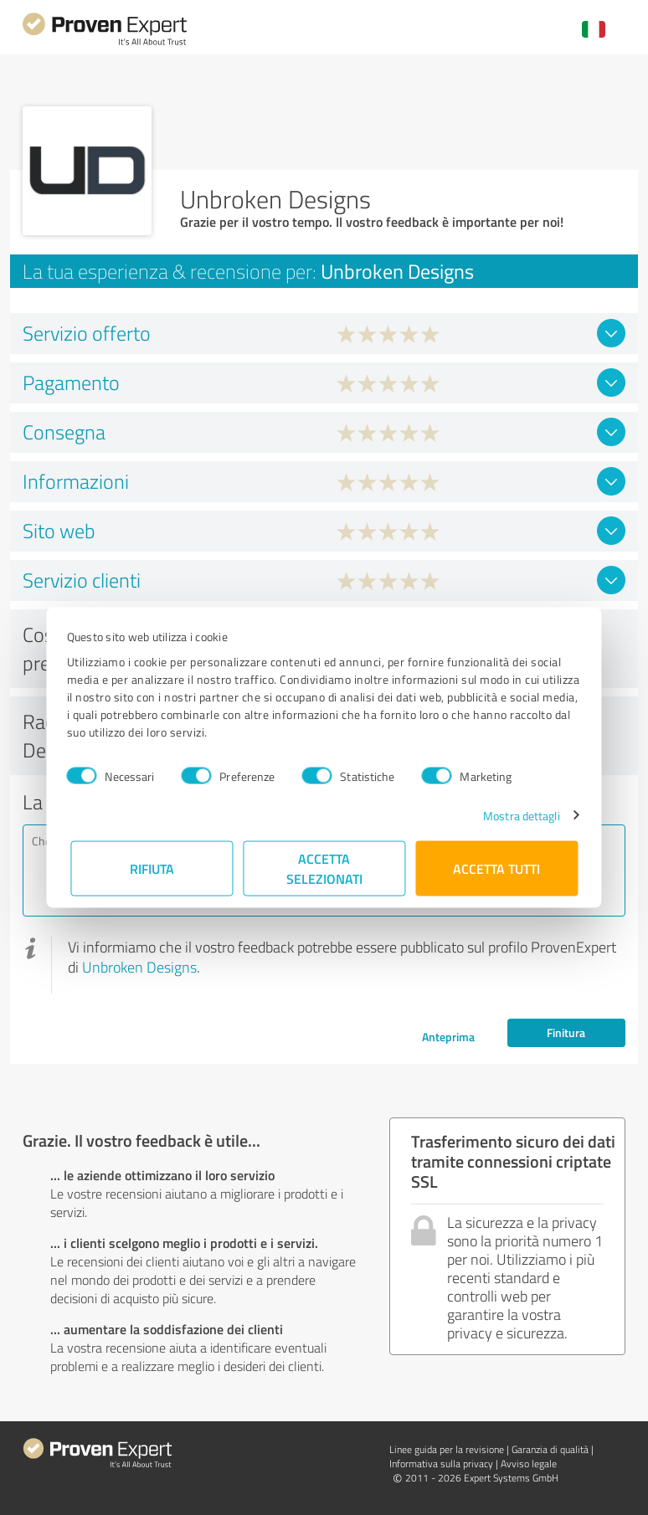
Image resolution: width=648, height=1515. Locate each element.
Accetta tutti (496, 867)
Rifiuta (152, 867)
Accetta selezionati (324, 867)
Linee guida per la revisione (446, 1449)
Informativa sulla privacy (441, 1463)
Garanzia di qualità (550, 1449)
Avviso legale (529, 1463)
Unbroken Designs (139, 967)
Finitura (566, 1032)
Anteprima (448, 1037)
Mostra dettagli (518, 815)
